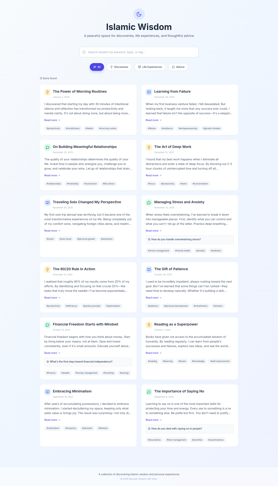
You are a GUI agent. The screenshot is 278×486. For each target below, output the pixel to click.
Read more (52, 120)
